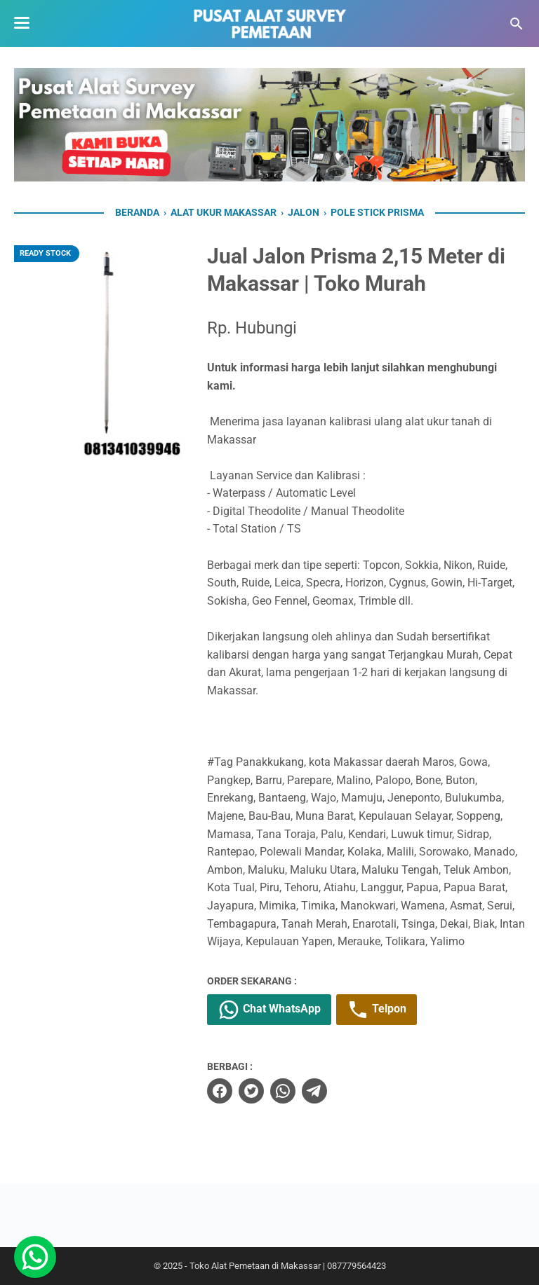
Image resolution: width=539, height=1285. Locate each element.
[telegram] (314, 1091)
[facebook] (219, 1091)
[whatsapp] (282, 1091)
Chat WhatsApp (269, 1009)
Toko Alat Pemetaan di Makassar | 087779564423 (287, 1265)
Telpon (376, 1009)
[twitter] (251, 1091)
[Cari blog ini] (516, 23)
